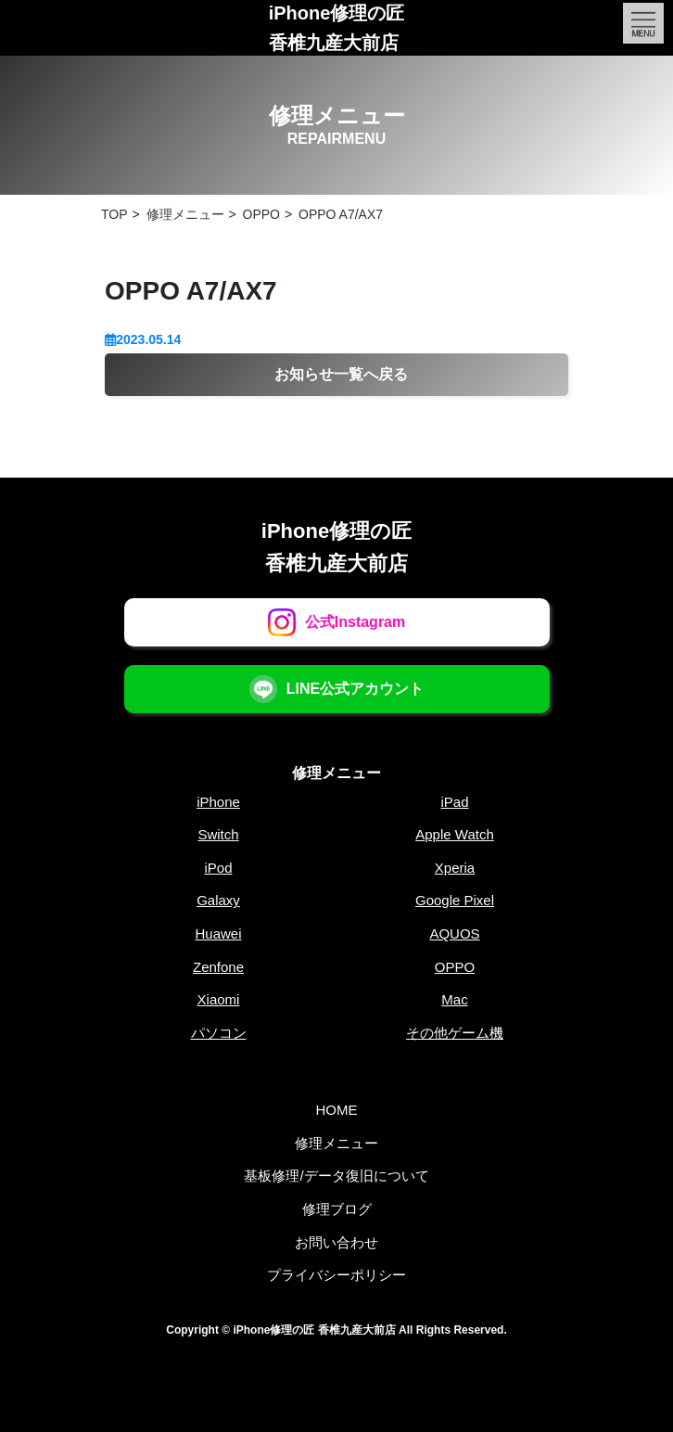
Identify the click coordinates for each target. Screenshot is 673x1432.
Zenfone (218, 967)
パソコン (219, 1033)
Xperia (455, 868)
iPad (454, 802)
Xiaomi (218, 999)
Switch (217, 834)
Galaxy (218, 900)
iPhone (218, 802)
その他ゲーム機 (454, 1033)
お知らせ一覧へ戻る (341, 374)
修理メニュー (336, 773)
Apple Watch (454, 834)
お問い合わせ (336, 1242)
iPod (218, 868)
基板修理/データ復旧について (336, 1175)
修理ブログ (337, 1209)
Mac (454, 999)
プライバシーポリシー (336, 1275)
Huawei (218, 933)
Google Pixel (454, 900)
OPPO (455, 967)
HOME (337, 1110)
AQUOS (454, 933)
